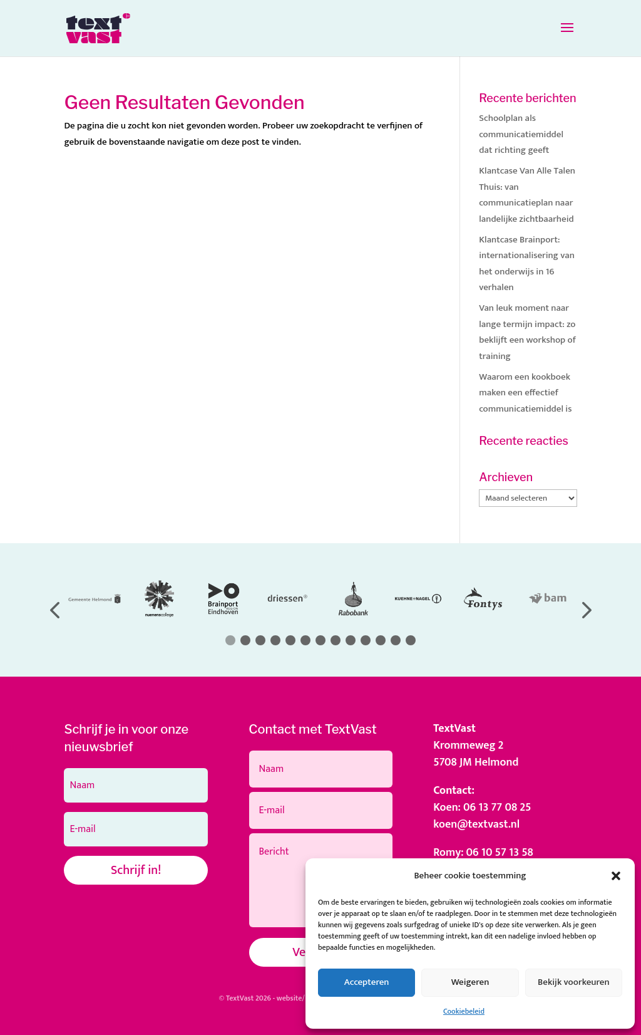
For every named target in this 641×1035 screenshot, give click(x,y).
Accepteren (366, 982)
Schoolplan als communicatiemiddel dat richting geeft (521, 134)
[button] (616, 876)
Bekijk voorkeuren (574, 982)
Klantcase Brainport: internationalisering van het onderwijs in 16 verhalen (527, 264)
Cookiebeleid (464, 1011)
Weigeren (470, 982)
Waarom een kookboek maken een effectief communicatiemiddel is (525, 393)
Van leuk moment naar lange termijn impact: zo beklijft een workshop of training (527, 332)
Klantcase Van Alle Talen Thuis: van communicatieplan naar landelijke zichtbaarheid (527, 195)
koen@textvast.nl (476, 824)
